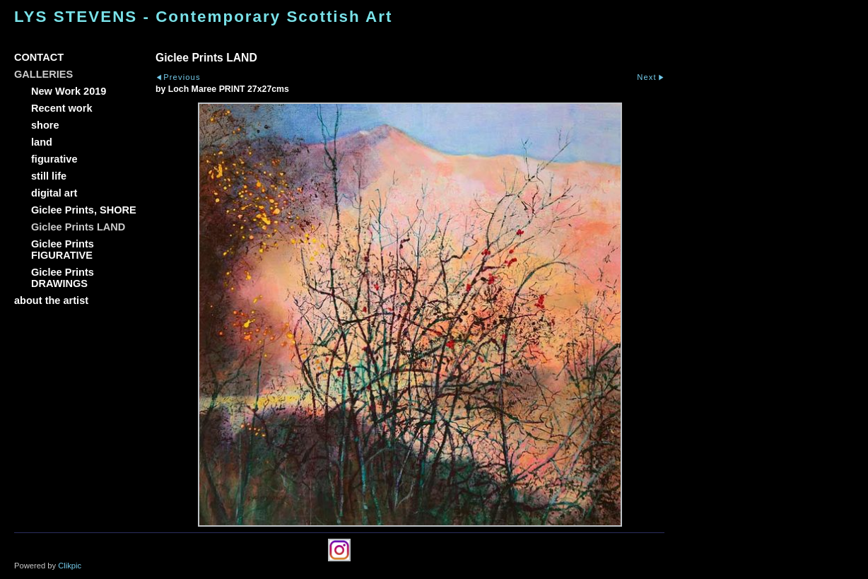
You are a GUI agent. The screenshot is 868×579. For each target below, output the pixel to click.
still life (48, 176)
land (41, 142)
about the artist (51, 300)
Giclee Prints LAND (78, 227)
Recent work (62, 108)
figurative (54, 159)
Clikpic (69, 565)
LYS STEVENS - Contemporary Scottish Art (203, 16)
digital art (54, 193)
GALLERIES (43, 74)
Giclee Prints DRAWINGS (62, 278)
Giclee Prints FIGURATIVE (62, 249)
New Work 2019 (68, 91)
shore (45, 125)
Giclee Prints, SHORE (83, 210)
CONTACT (39, 57)
